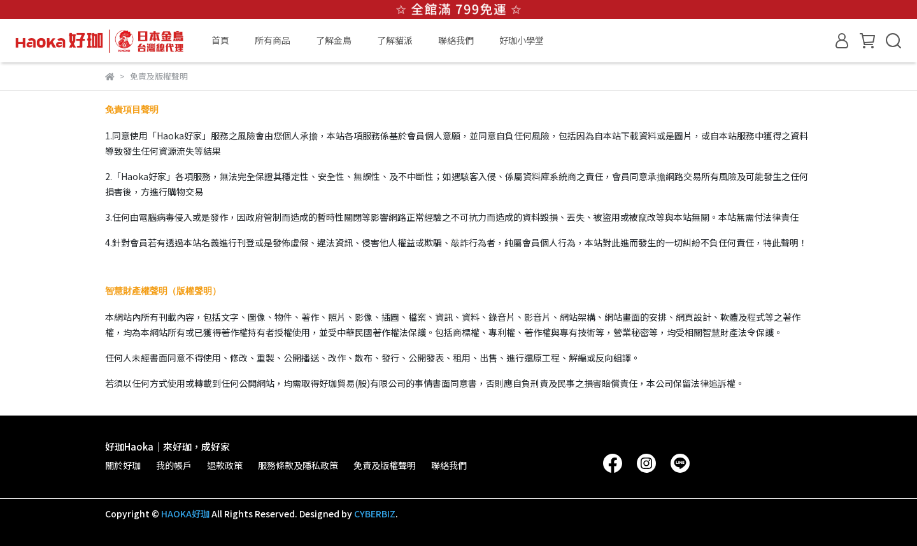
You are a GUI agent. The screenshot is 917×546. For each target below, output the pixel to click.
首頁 (220, 40)
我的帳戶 (174, 465)
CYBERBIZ (374, 513)
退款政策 (225, 465)
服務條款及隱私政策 (298, 465)
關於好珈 (123, 465)
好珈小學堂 (521, 40)
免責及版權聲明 (384, 465)
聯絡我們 (456, 40)
